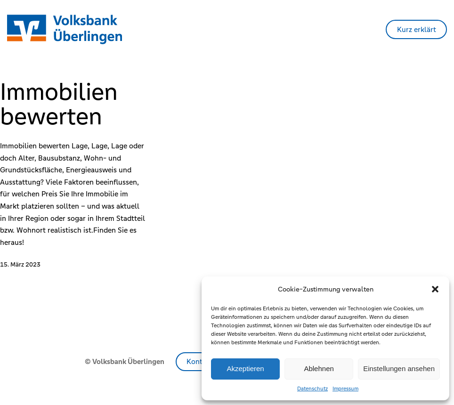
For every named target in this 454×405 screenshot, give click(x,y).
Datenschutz (312, 388)
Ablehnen (318, 368)
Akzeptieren (245, 368)
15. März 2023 (20, 264)
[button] (435, 289)
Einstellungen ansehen (399, 368)
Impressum (345, 388)
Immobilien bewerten (59, 104)
